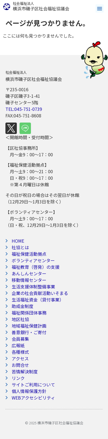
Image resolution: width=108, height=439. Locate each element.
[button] (100, 8)
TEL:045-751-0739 (23, 109)
